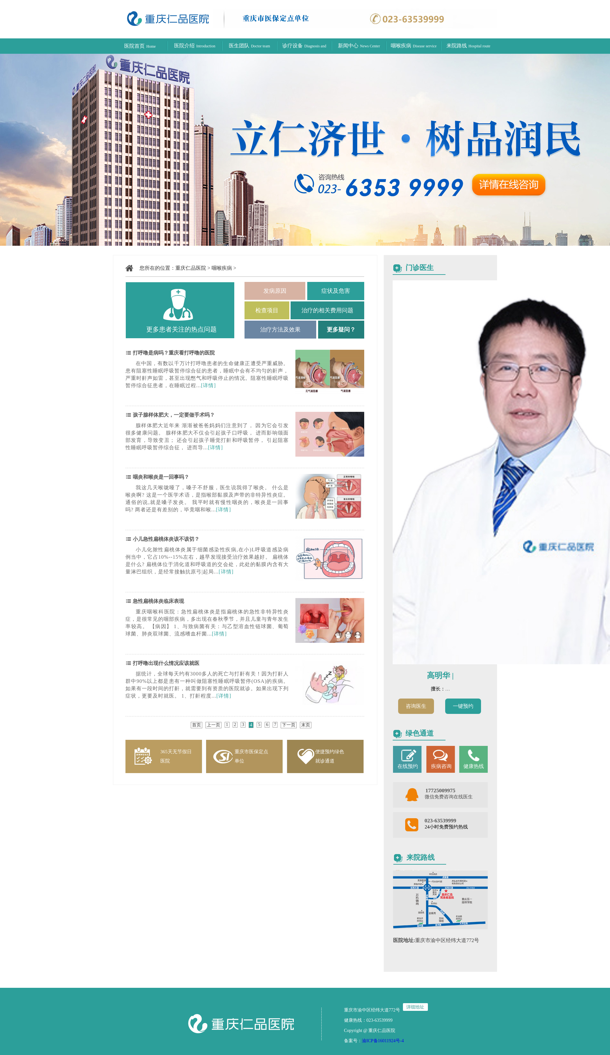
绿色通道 (419, 733)
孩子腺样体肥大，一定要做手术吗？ (173, 415)
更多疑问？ (341, 329)
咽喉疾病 (414, 45)
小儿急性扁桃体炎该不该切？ (165, 539)
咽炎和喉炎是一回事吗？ (160, 477)
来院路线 (468, 45)
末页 (305, 725)
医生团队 (249, 45)
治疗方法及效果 (280, 329)
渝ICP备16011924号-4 (383, 1040)
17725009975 (440, 790)
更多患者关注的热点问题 (181, 329)
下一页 (288, 725)
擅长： (438, 688)
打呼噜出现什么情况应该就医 (165, 663)
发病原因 (274, 291)
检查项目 (266, 310)
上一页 (213, 725)
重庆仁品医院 (190, 268)
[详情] (208, 385)
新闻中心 (359, 45)
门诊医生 (419, 268)
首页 (196, 725)
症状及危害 (335, 291)
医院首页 (140, 46)
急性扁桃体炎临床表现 (158, 601)
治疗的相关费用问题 (327, 310)
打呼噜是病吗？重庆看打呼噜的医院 (173, 353)
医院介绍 (194, 45)
